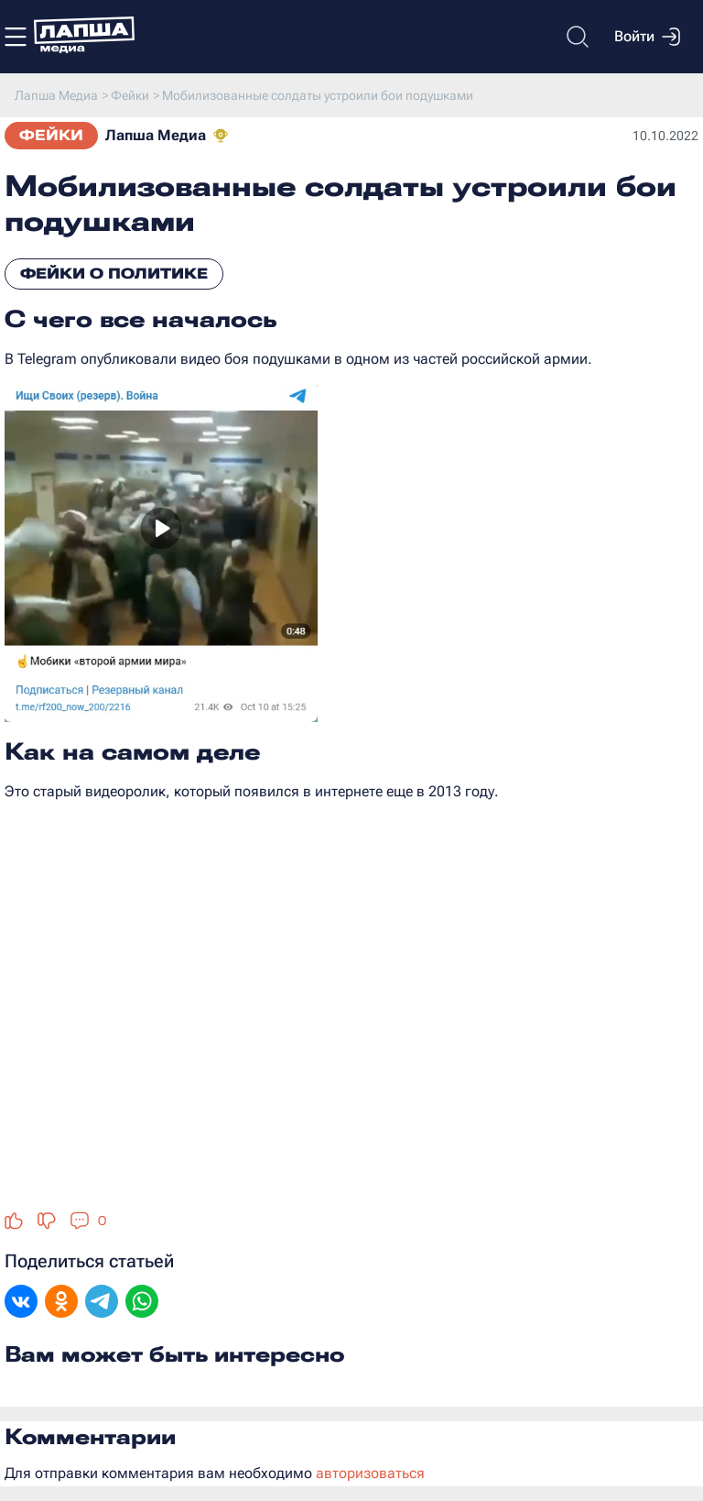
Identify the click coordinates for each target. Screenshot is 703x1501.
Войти (647, 36)
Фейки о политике (114, 273)
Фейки (51, 135)
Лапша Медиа (155, 135)
